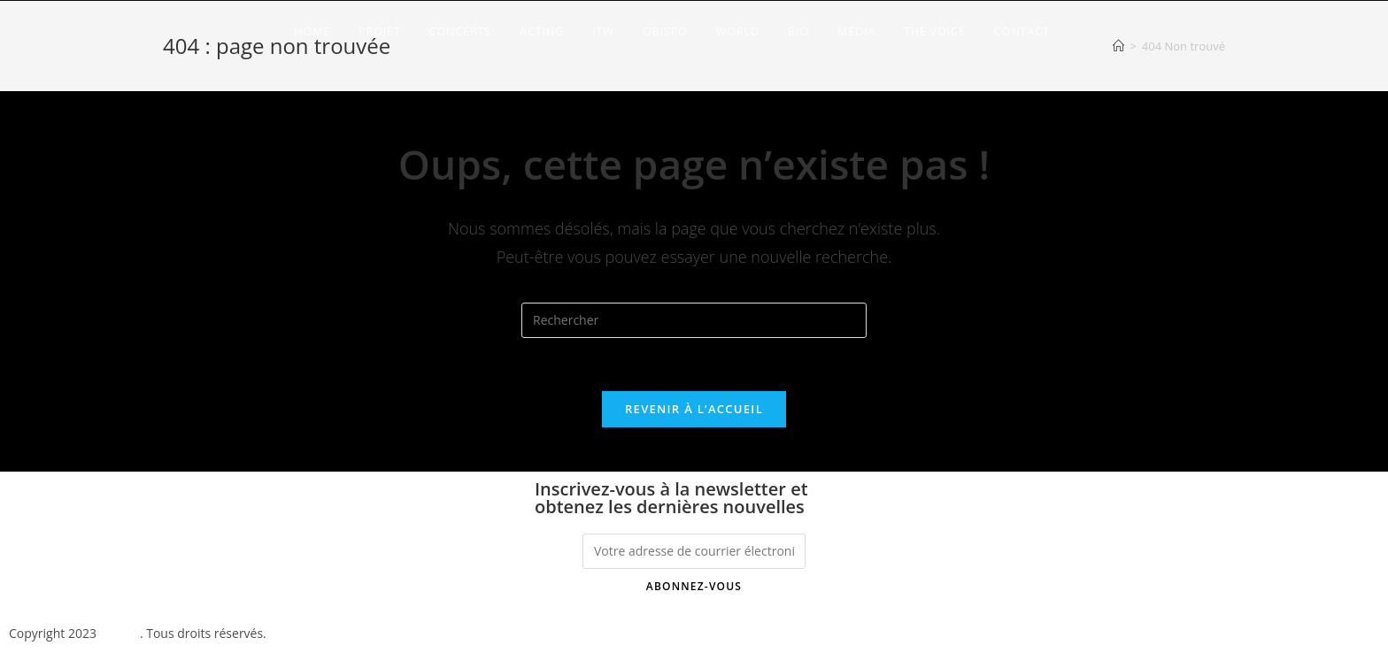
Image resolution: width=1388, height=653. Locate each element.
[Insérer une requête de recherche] (694, 320)
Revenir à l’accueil (694, 409)
